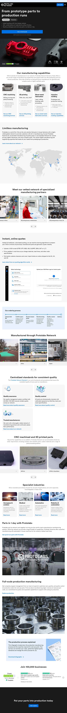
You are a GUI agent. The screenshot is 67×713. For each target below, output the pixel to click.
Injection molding (55, 85)
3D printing (21, 85)
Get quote (60, 4)
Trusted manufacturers (8, 409)
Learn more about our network (12, 143)
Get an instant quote (22, 31)
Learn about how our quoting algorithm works (17, 262)
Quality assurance (6, 385)
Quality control (38, 385)
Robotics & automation (56, 493)
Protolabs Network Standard (19, 380)
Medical (20, 493)
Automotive (37, 493)
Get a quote (33, 705)
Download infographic (16, 657)
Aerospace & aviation (8, 493)
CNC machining (7, 85)
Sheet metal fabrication (41, 85)
